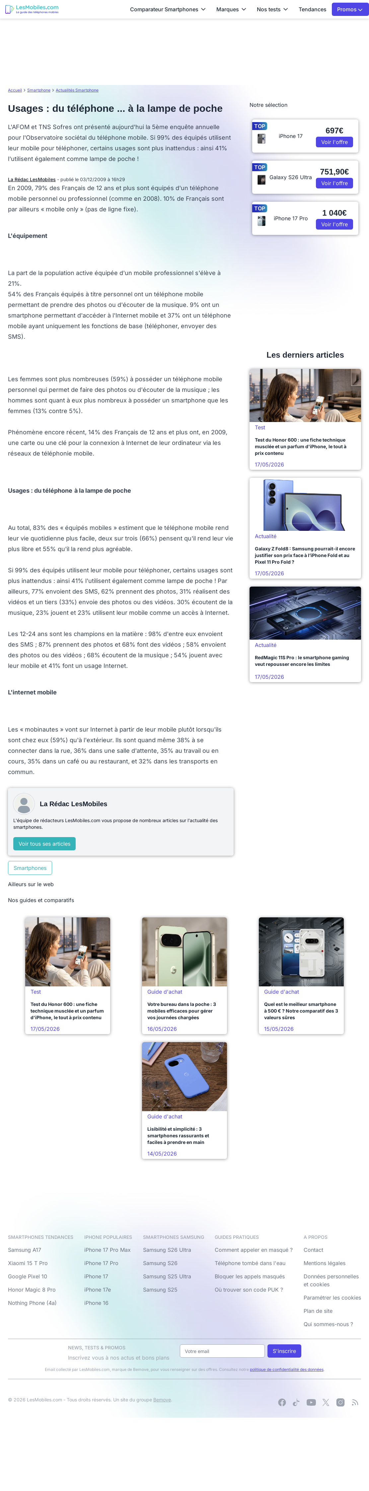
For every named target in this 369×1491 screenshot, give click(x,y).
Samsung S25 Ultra (167, 1276)
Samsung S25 (160, 1289)
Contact (313, 1249)
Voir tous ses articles (44, 843)
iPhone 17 (96, 1276)
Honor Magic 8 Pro (32, 1289)
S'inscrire (284, 1351)
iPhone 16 (96, 1303)
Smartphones (30, 868)
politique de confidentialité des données (287, 1369)
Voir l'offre (334, 142)
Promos (350, 9)
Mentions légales (324, 1263)
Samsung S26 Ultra (167, 1249)
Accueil (15, 90)
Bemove (162, 1399)
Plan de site (318, 1311)
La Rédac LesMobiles (32, 179)
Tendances (313, 9)
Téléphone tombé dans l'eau (250, 1263)
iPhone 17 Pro (101, 1263)
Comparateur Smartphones (168, 9)
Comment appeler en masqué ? (254, 1249)
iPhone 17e (97, 1289)
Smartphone (38, 90)
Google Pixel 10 (27, 1276)
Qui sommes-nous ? (328, 1324)
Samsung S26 (160, 1263)
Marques (231, 9)
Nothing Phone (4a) (32, 1303)
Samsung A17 (24, 1249)
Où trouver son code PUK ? (249, 1289)
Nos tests (272, 9)
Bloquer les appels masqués (250, 1276)
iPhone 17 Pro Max (107, 1249)
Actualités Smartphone (77, 90)
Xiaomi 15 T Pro (28, 1263)
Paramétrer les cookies (332, 1297)
